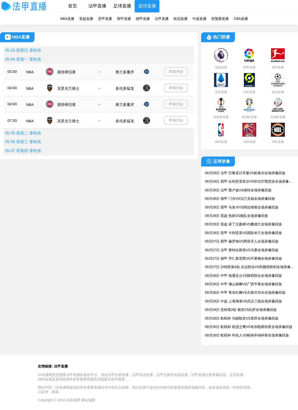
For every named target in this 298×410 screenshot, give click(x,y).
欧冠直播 (180, 19)
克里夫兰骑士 (68, 88)
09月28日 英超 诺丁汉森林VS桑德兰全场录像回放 (243, 224)
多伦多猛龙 (124, 88)
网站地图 (88, 400)
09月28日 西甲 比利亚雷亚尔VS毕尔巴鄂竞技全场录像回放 (248, 181)
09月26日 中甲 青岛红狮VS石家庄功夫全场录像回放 (245, 292)
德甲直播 (143, 19)
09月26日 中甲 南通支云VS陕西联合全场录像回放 (243, 276)
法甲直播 (97, 5)
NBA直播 (67, 19)
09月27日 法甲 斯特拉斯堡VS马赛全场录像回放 (241, 250)
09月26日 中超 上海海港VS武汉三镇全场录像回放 (243, 301)
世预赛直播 (220, 19)
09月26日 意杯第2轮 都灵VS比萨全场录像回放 (241, 310)
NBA (30, 72)
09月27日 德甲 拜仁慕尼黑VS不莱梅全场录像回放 (243, 258)
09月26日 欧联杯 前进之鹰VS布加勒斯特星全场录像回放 (248, 327)
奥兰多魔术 (124, 72)
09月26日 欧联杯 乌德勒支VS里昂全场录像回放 (241, 318)
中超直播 (199, 19)
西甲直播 (124, 19)
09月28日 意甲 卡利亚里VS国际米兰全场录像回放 (243, 233)
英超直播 (86, 19)
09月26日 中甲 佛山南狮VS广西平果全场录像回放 (243, 284)
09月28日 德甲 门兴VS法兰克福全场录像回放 (240, 199)
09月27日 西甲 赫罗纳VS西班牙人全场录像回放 (241, 241)
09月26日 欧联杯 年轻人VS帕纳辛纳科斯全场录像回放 (247, 335)
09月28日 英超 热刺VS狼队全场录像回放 (236, 216)
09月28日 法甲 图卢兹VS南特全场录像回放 (238, 190)
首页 (72, 5)
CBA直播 (241, 19)
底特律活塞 (66, 72)
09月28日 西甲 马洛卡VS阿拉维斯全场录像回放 (241, 207)
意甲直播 (105, 19)
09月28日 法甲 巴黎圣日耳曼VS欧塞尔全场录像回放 (245, 173)
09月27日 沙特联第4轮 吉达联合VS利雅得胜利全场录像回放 (249, 267)
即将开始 (176, 72)
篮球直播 (147, 5)
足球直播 (122, 5)
